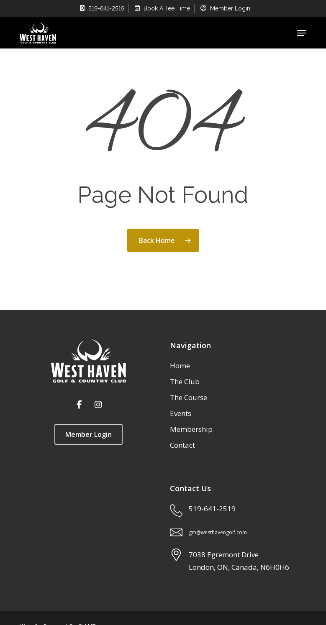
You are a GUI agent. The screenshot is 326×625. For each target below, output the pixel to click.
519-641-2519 (212, 508)
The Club (185, 381)
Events (180, 413)
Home (180, 365)
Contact (182, 445)
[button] (301, 33)
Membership (191, 429)
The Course (188, 397)
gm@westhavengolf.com (218, 532)
